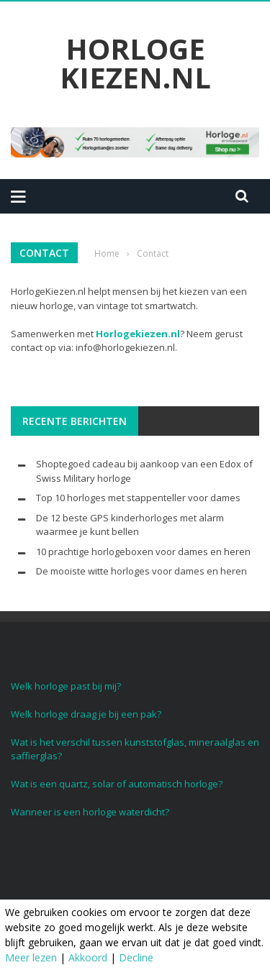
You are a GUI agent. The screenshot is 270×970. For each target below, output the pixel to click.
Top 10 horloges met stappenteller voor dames (138, 497)
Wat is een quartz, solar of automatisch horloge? (116, 783)
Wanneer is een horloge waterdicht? (90, 811)
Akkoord (87, 957)
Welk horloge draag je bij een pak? (86, 714)
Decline (136, 957)
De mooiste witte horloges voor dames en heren (141, 570)
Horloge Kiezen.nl (135, 63)
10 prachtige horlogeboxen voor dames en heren (143, 551)
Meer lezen (31, 957)
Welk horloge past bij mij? (66, 686)
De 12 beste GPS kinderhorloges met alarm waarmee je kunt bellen (130, 525)
